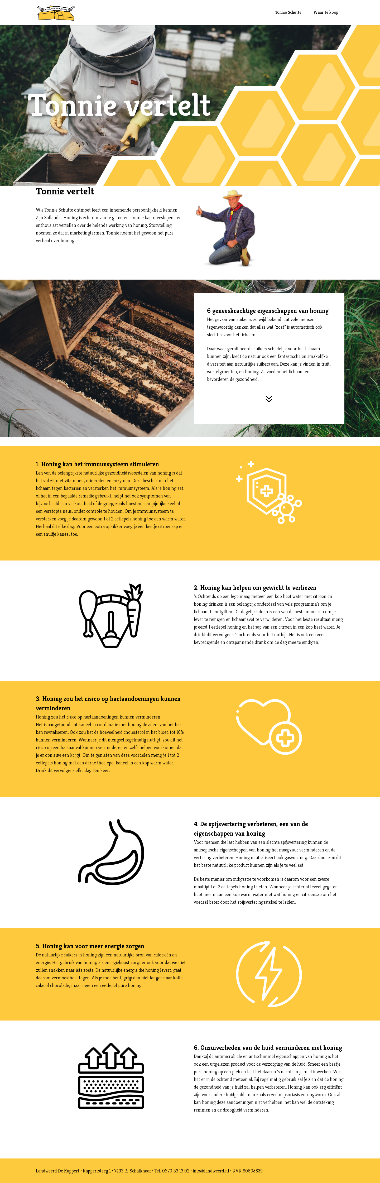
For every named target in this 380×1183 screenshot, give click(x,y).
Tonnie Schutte (288, 12)
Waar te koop (326, 12)
